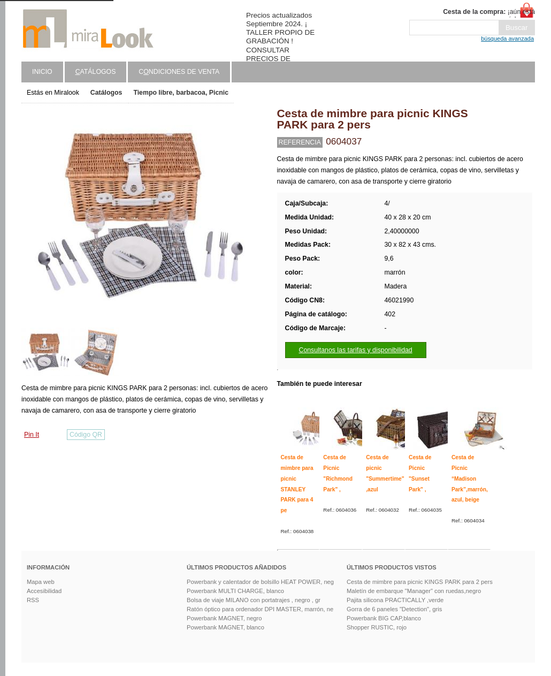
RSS (33, 600)
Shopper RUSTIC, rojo (377, 627)
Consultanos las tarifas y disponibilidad (355, 350)
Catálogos (106, 92)
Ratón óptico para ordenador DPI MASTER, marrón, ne (260, 609)
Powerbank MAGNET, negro (224, 618)
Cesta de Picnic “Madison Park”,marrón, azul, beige (469, 478)
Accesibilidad (44, 591)
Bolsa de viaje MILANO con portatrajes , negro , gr (253, 600)
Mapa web (41, 582)
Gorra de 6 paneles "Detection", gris (394, 609)
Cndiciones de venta (179, 71)
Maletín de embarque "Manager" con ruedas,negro (414, 591)
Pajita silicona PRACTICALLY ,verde (395, 600)
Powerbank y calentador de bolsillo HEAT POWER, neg (260, 582)
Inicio (42, 71)
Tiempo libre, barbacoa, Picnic (180, 92)
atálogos (95, 71)
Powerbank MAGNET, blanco (225, 627)
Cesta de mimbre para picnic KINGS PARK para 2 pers (420, 582)
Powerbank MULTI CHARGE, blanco (235, 591)
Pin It (31, 434)
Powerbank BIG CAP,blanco (384, 618)
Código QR (86, 434)
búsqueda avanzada (507, 38)
